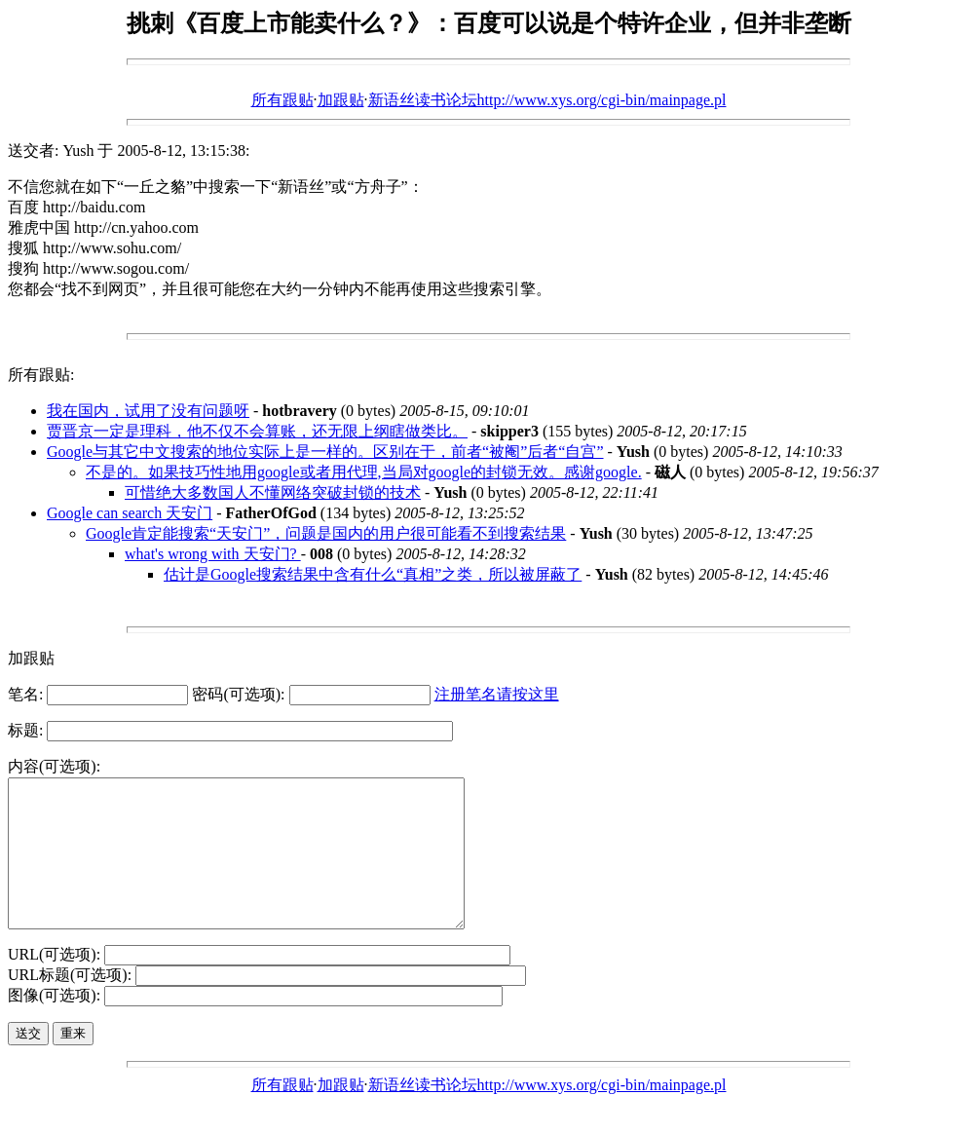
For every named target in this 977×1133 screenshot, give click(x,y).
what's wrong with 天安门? (213, 554)
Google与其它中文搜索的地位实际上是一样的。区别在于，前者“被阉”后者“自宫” (325, 451)
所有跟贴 (282, 100)
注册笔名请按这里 (496, 694)
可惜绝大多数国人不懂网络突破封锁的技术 (273, 492)
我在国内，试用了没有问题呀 (148, 410)
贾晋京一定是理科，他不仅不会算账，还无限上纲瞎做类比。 (257, 431)
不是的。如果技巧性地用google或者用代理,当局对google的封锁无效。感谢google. (364, 472)
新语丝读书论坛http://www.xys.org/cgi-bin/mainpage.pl (547, 100)
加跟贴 (341, 100)
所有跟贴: (41, 374)
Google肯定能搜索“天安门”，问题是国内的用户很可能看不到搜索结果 (326, 533)
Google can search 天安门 (129, 513)
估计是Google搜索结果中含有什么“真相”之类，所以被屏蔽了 (373, 574)
